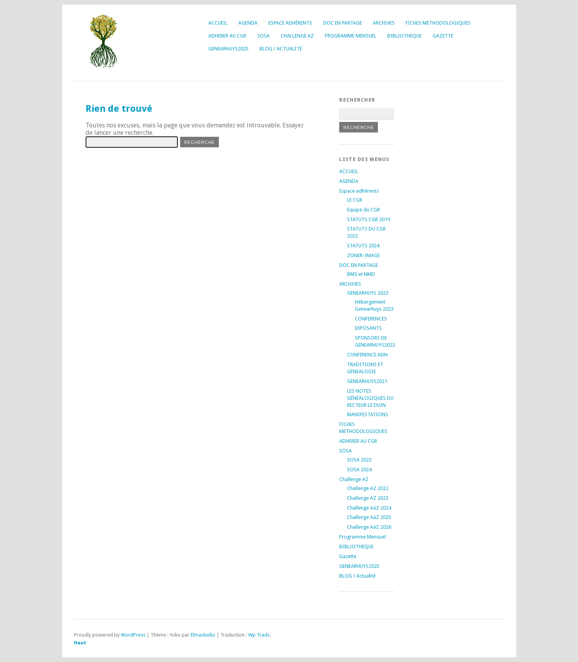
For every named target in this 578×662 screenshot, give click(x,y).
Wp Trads (259, 635)
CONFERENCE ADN (367, 355)
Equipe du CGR (363, 210)
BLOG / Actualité (280, 49)
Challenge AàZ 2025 (369, 517)
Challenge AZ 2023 (367, 498)
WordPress (133, 635)
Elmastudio (203, 635)
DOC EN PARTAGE (342, 23)
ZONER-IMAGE (363, 255)
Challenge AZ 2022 (367, 488)
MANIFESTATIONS (367, 414)
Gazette (443, 36)
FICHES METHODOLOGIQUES (438, 23)
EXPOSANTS (368, 328)
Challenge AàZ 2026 (369, 527)
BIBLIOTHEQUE (404, 36)
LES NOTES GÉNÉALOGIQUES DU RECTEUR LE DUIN (370, 398)
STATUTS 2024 (363, 246)
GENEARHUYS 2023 (367, 293)
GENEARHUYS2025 (228, 49)
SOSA (263, 36)
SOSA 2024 (359, 469)
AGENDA (248, 23)
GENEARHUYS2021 (367, 381)
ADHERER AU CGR (227, 36)
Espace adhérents (290, 23)
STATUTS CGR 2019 (368, 219)
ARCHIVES (384, 23)
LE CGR (354, 200)
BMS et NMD (361, 274)
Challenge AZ (297, 36)
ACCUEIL (217, 23)
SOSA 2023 (359, 460)
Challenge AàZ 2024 (369, 508)
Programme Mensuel (350, 36)
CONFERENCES (371, 319)
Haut (80, 643)
